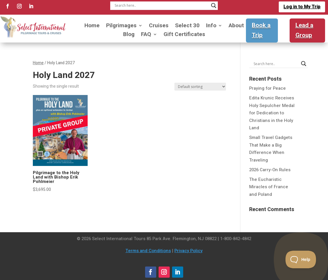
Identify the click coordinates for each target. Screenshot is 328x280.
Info (211, 26)
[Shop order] (200, 87)
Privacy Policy (188, 250)
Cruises (159, 26)
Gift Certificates (184, 35)
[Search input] (161, 5)
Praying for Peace (267, 88)
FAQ (146, 35)
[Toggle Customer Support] (300, 259)
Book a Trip (261, 30)
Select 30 (187, 26)
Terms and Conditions (148, 250)
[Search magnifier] (214, 5)
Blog (129, 35)
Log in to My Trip (301, 6)
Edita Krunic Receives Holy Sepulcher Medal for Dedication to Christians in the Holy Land (272, 113)
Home (92, 26)
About (236, 26)
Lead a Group (304, 30)
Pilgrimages (121, 26)
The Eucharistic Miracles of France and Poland (268, 187)
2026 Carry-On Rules (269, 170)
